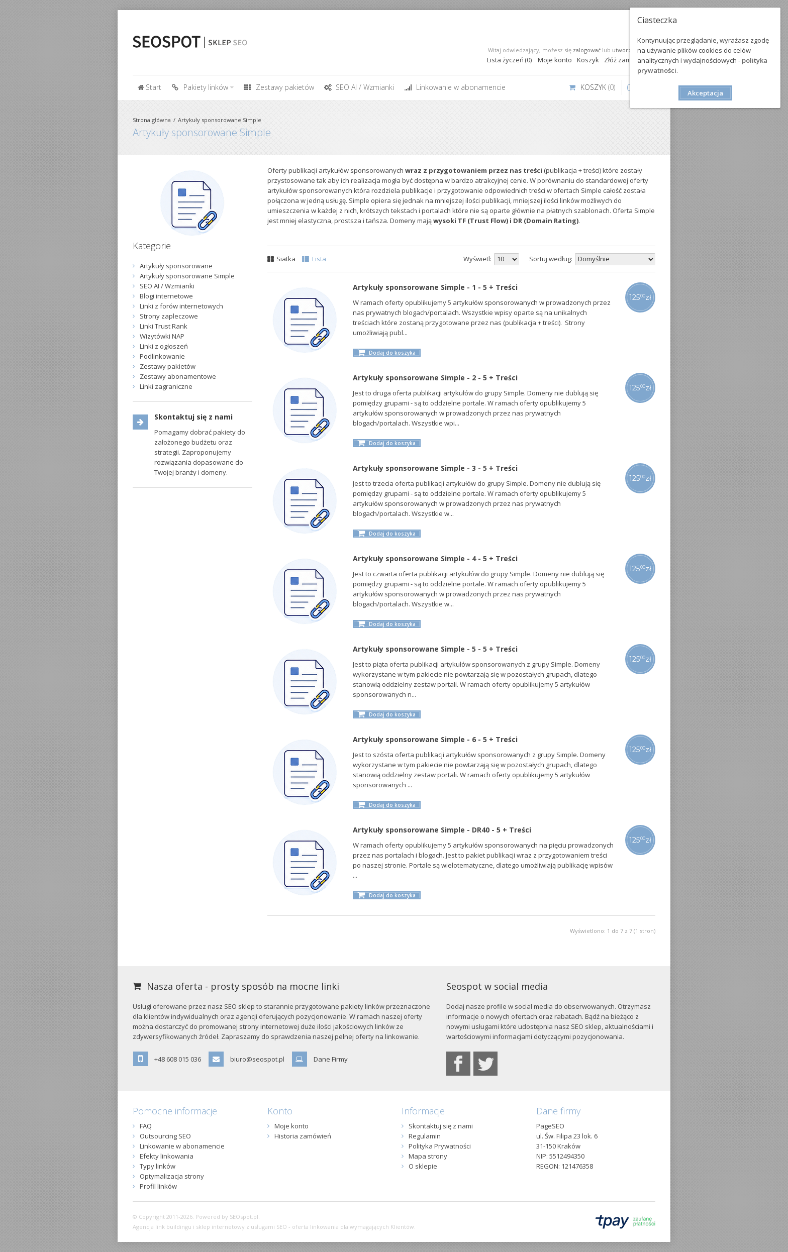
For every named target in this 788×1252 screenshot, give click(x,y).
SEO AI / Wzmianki (167, 285)
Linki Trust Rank (163, 326)
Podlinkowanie (162, 356)
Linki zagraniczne (166, 386)
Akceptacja (705, 92)
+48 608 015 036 (177, 1059)
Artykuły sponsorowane (176, 265)
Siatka (281, 258)
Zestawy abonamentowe (178, 376)
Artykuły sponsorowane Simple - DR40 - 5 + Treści (442, 829)
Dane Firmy (331, 1059)
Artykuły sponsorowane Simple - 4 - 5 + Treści (435, 558)
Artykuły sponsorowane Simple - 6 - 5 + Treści (435, 739)
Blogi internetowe (166, 295)
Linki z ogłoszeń (164, 346)
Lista (314, 258)
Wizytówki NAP (162, 336)
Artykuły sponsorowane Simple (219, 120)
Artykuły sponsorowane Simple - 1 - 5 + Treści (435, 287)
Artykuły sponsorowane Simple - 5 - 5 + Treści (435, 649)
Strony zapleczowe (169, 316)
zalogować (587, 50)
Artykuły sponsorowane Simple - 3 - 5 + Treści (435, 468)
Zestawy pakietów (167, 366)
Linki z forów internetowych (181, 305)
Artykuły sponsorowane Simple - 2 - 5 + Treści (435, 377)
